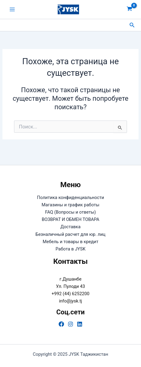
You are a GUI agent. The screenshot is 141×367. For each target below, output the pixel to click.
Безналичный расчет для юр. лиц (70, 234)
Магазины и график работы (70, 205)
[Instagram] (70, 324)
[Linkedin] (79, 324)
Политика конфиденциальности (70, 197)
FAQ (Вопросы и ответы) (70, 212)
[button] (132, 25)
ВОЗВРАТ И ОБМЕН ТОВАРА (70, 219)
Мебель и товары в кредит (71, 241)
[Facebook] (61, 324)
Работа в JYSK (70, 249)
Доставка (70, 226)
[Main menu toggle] (12, 9)
